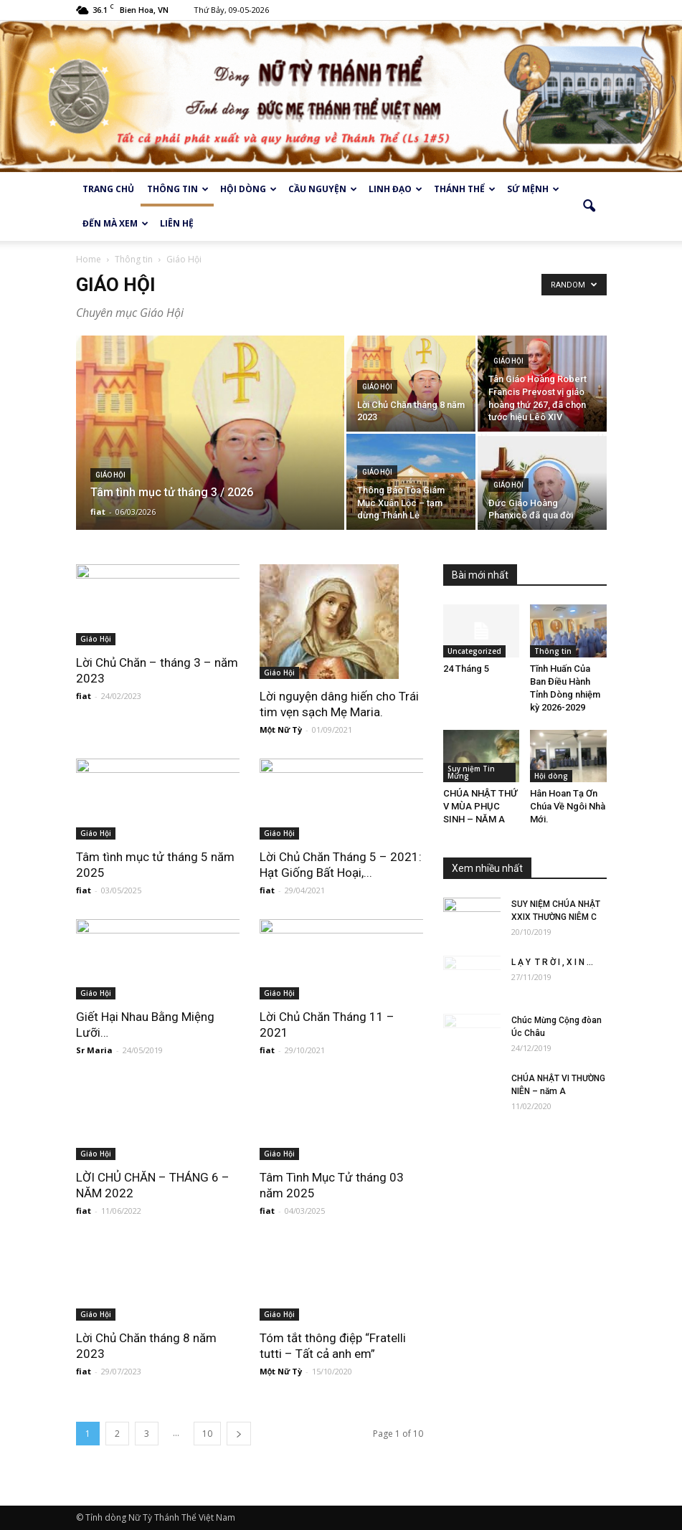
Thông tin (178, 189)
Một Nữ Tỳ (281, 729)
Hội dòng (248, 189)
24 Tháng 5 (466, 668)
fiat (97, 511)
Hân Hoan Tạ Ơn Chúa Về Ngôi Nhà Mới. (567, 806)
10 (207, 1433)
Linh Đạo (395, 189)
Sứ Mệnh (533, 189)
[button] (589, 206)
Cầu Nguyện (322, 189)
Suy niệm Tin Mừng (471, 772)
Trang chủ (108, 189)
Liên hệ (177, 223)
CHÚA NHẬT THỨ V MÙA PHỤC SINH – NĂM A (480, 806)
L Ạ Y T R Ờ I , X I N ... (552, 962)
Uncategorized (474, 651)
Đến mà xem (115, 223)
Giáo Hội (110, 475)
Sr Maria (94, 1050)
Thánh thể (465, 189)
